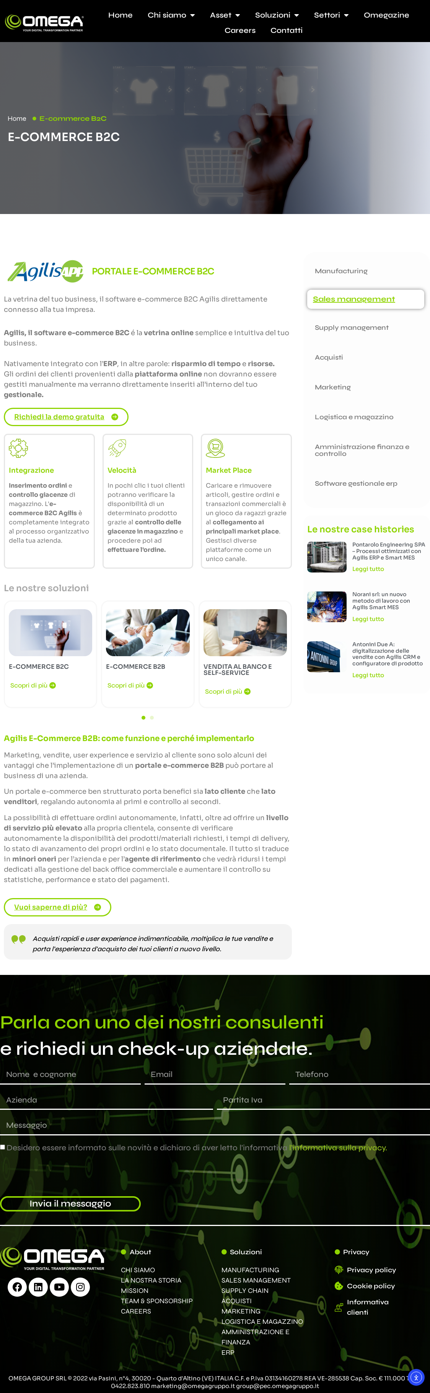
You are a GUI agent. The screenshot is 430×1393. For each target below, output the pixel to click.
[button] (143, 718)
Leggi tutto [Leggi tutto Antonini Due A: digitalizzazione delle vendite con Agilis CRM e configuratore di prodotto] (368, 675)
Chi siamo (171, 15)
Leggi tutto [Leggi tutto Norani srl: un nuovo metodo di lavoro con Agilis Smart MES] (368, 619)
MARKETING (241, 1311)
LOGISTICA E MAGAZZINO (262, 1321)
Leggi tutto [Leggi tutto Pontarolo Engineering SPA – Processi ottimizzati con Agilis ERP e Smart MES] (368, 568)
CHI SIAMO (138, 1270)
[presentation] (58, 1174)
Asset (225, 15)
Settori (331, 15)
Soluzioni (277, 15)
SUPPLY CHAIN (245, 1290)
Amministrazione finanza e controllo (362, 450)
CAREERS (136, 1311)
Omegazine (386, 15)
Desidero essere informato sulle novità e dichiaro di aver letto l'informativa (197, 1147)
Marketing (333, 387)
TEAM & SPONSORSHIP (157, 1301)
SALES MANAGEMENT (256, 1280)
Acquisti (329, 357)
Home (120, 15)
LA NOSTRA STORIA (151, 1280)
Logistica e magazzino (354, 417)
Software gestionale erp (356, 483)
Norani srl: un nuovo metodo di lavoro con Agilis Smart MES (381, 601)
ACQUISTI (237, 1301)
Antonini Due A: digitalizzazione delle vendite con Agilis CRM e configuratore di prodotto (387, 654)
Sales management (354, 299)
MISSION (134, 1290)
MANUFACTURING (250, 1270)
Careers (240, 30)
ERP (228, 1352)
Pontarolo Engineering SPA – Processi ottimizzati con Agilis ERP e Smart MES (388, 551)
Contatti (286, 30)
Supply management (352, 327)
